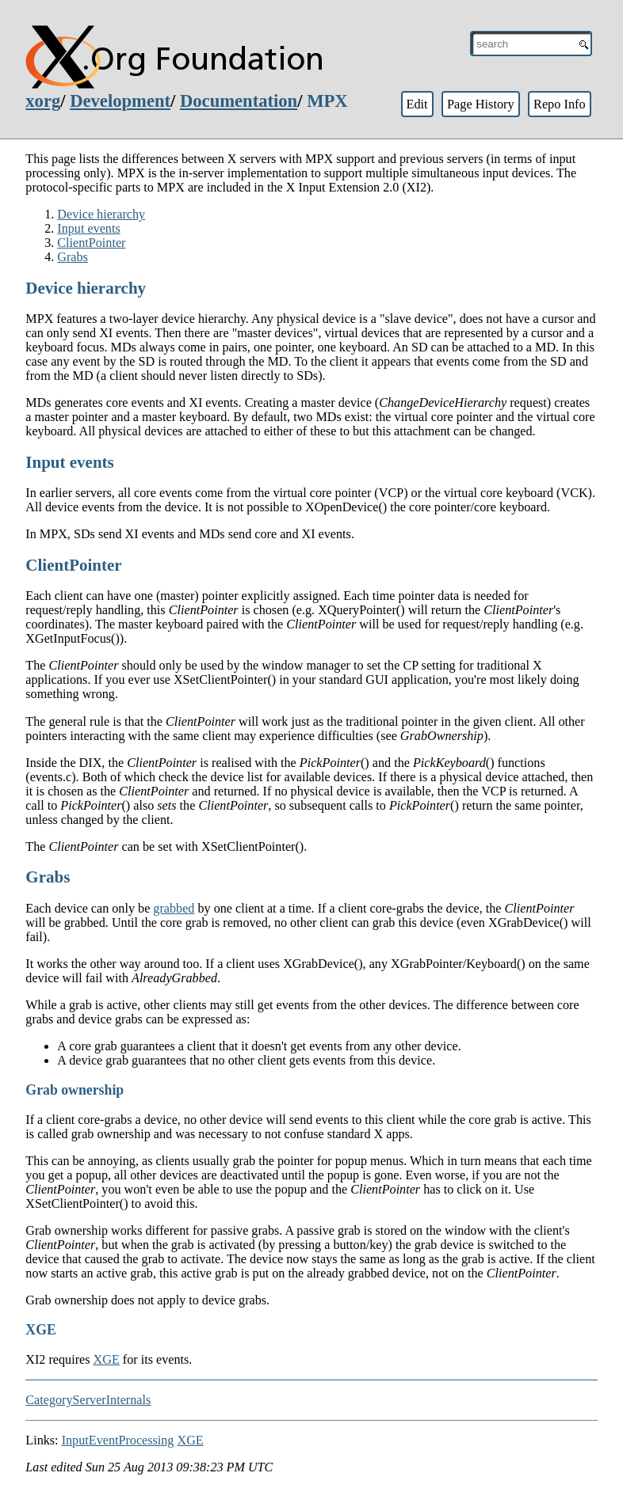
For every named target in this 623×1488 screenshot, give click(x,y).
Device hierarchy (101, 214)
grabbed (173, 908)
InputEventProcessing (118, 1440)
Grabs (72, 257)
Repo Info (559, 104)
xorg (42, 101)
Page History (480, 104)
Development (120, 101)
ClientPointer (91, 242)
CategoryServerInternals (88, 1399)
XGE (107, 1359)
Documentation (238, 101)
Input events (88, 228)
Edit (416, 104)
